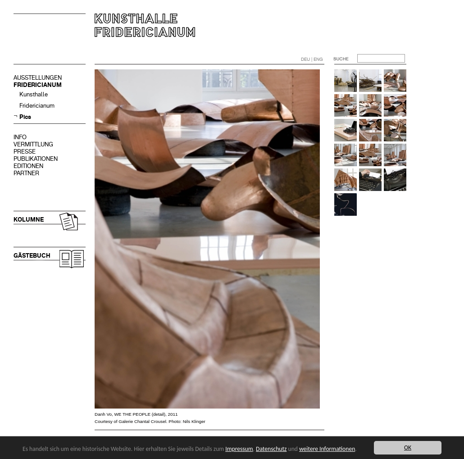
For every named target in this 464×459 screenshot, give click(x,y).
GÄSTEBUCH (32, 255)
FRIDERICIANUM (38, 85)
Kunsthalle (33, 94)
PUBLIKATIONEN (36, 158)
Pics (25, 117)
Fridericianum (37, 105)
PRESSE (25, 151)
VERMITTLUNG (33, 144)
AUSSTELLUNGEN (38, 77)
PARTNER (26, 173)
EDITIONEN (28, 166)
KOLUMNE (29, 219)
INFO (20, 137)
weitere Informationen (327, 449)
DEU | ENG (312, 59)
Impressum (239, 449)
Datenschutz (271, 449)
